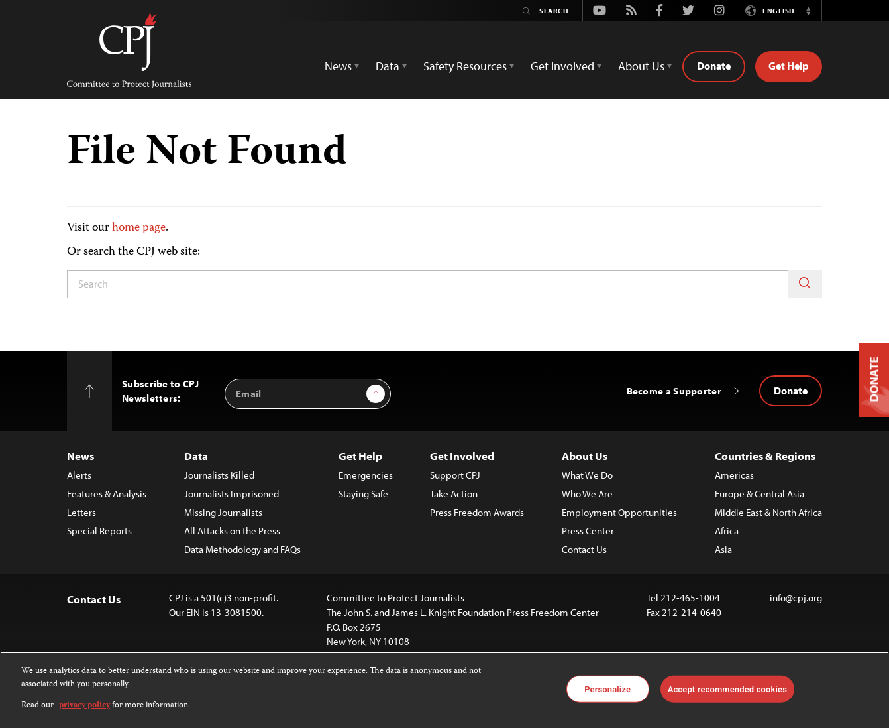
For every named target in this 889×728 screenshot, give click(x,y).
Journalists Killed (219, 475)
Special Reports (99, 530)
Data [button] (387, 66)
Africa (727, 530)
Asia (723, 549)
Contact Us (584, 549)
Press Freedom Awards (477, 512)
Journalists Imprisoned (231, 493)
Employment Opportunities (619, 512)
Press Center (588, 530)
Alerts (79, 475)
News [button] (338, 66)
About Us (584, 456)
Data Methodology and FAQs (242, 549)
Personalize (607, 689)
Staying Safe (363, 493)
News (80, 456)
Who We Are (587, 493)
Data (196, 456)
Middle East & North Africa (768, 512)
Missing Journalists (223, 512)
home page (139, 228)
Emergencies (366, 475)
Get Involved (462, 456)
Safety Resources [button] (465, 66)
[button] (808, 10)
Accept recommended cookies (727, 689)
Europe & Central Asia (759, 493)
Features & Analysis (106, 493)
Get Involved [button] (562, 66)
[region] (444, 690)
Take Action (454, 493)
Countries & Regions (765, 456)
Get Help (788, 65)
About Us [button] (641, 66)
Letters (81, 512)
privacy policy (84, 706)
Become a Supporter (674, 391)
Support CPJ (455, 475)
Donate (714, 65)
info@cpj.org (796, 597)
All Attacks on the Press (232, 530)
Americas (734, 475)
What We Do (587, 475)
